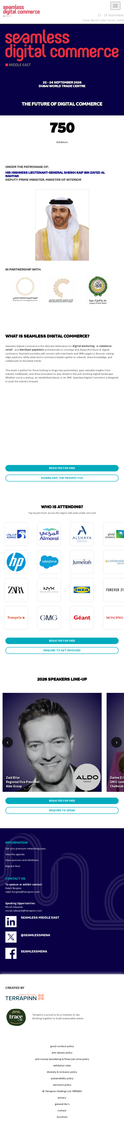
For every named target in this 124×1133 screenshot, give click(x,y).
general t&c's (62, 1104)
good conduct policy (62, 1046)
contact (62, 1110)
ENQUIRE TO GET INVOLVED (62, 650)
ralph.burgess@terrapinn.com (22, 891)
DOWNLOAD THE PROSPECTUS (62, 478)
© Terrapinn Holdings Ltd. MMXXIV (62, 1091)
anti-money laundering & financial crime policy (62, 1059)
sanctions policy (62, 1084)
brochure (62, 1116)
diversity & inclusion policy (62, 1071)
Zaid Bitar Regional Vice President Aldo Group (23, 782)
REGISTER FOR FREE (62, 468)
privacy (62, 1097)
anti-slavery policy (62, 1052)
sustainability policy (62, 1078)
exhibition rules (62, 1065)
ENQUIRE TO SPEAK (62, 810)
